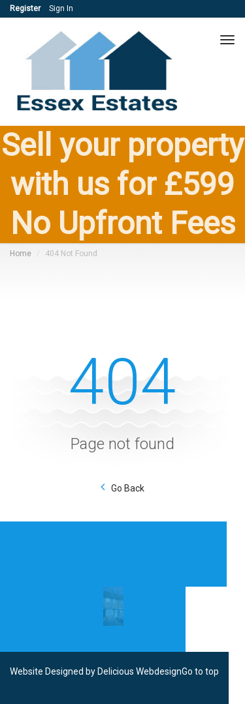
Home (20, 253)
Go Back (127, 488)
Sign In (61, 8)
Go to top (200, 671)
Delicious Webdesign (139, 671)
